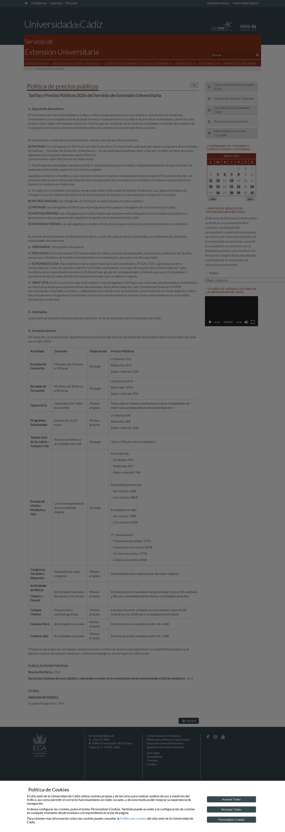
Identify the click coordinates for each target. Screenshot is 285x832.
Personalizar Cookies (231, 819)
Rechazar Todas (231, 809)
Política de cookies (133, 818)
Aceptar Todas (231, 799)
